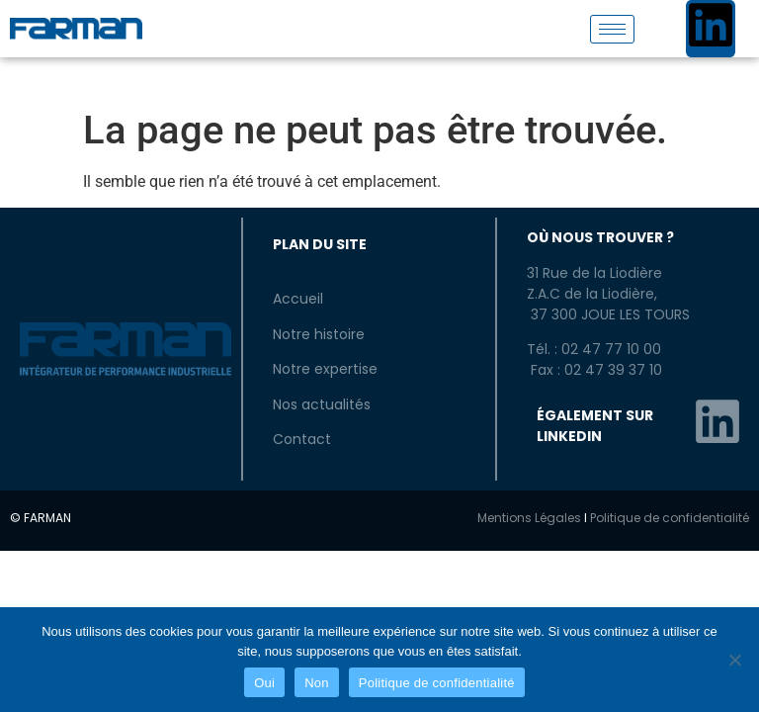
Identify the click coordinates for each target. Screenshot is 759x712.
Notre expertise (325, 369)
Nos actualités (322, 404)
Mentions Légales (529, 517)
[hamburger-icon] (612, 29)
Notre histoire (319, 334)
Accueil (298, 299)
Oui (264, 682)
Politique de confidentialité (669, 517)
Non (316, 682)
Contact (302, 439)
